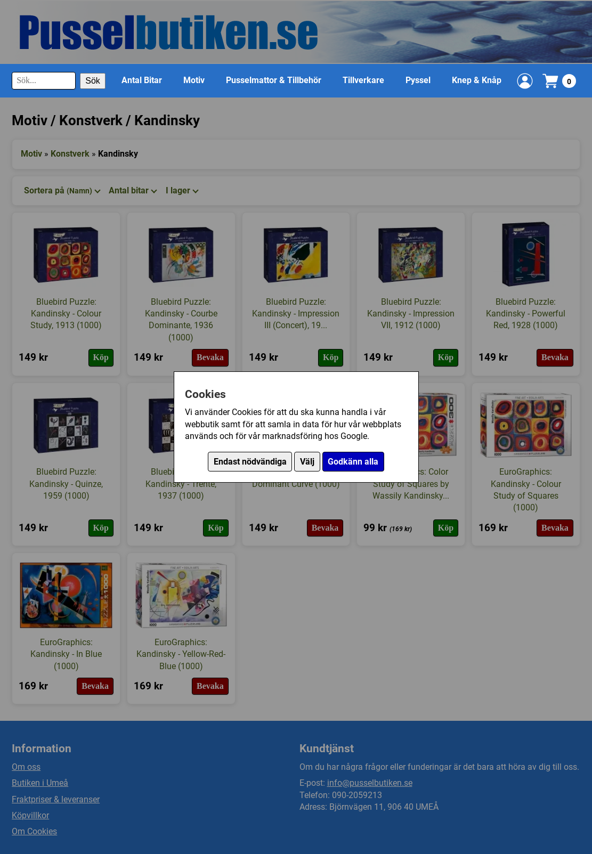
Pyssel (418, 80)
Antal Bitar (141, 80)
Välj (307, 462)
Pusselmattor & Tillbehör (273, 80)
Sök (92, 80)
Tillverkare (363, 80)
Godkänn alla (353, 462)
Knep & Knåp (476, 80)
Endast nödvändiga (250, 462)
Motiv (194, 80)
